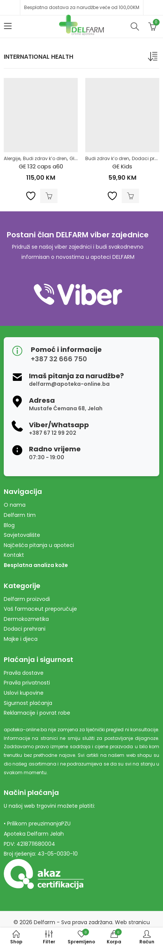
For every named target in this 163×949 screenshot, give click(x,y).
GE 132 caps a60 (41, 166)
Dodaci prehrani (24, 629)
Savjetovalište (22, 535)
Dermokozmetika (26, 619)
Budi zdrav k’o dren (45, 158)
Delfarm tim (20, 515)
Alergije (12, 158)
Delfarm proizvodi (27, 599)
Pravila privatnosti (27, 682)
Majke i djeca (21, 639)
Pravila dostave (24, 673)
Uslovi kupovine (24, 693)
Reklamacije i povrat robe (37, 713)
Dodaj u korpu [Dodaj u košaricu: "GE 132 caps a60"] (48, 196)
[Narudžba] (153, 58)
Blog (9, 525)
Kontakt (14, 555)
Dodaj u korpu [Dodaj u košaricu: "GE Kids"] (130, 196)
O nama (15, 505)
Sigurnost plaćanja (28, 703)
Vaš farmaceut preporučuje (40, 609)
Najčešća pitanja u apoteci (39, 545)
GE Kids (122, 166)
